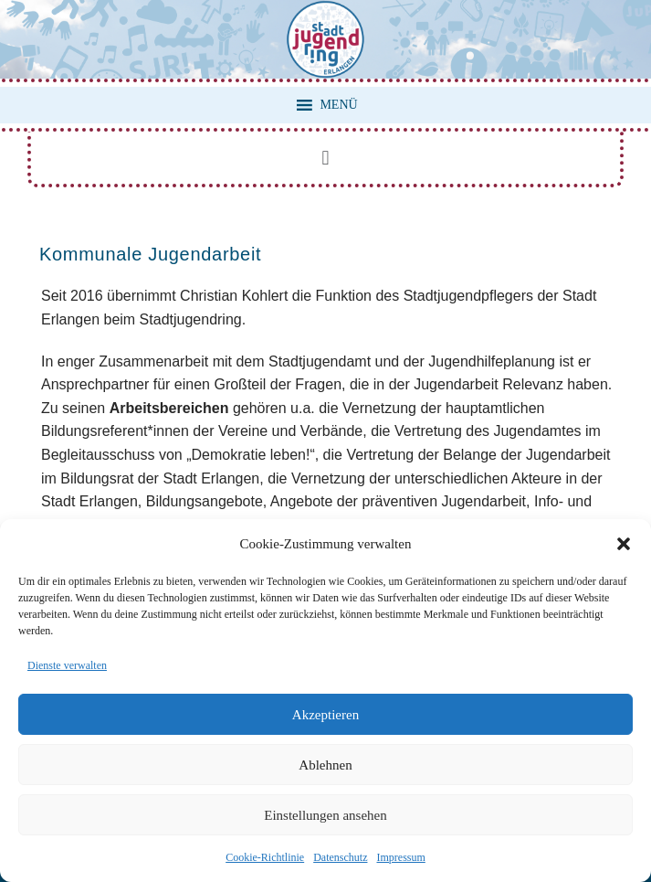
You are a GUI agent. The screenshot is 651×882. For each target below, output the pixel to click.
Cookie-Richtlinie (265, 857)
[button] (623, 544)
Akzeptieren (325, 714)
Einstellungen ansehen (325, 815)
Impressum (400, 857)
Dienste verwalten (67, 665)
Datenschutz (340, 857)
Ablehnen (325, 765)
